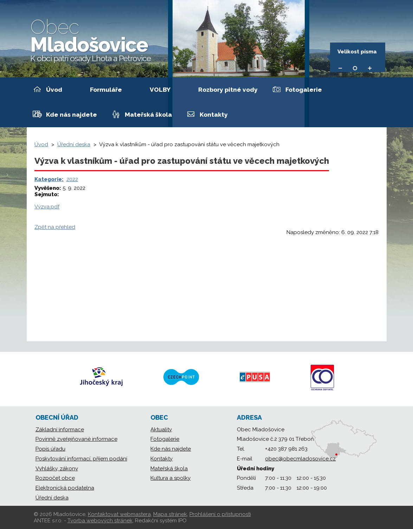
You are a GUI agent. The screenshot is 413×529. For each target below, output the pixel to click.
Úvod (54, 89)
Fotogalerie (303, 89)
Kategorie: (49, 179)
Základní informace (60, 429)
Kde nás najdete (71, 114)
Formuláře (106, 89)
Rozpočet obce (55, 478)
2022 (72, 179)
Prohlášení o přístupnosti (220, 514)
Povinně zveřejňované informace (76, 439)
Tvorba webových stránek (100, 520)
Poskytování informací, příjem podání (81, 459)
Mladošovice (90, 39)
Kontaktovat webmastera (119, 514)
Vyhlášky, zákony (57, 468)
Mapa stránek (170, 514)
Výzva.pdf (46, 207)
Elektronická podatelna (65, 488)
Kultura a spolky (170, 478)
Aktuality (161, 429)
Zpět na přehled (54, 227)
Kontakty (214, 114)
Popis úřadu (50, 449)
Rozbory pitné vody (228, 89)
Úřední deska (73, 144)
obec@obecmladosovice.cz (300, 459)
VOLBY (160, 89)
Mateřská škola (148, 114)
